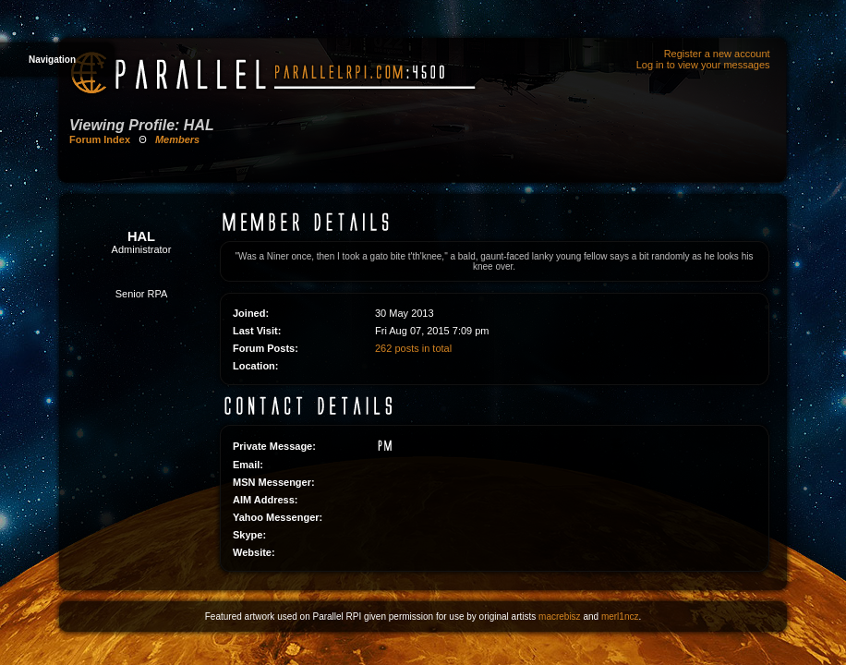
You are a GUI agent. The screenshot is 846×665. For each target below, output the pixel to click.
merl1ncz (620, 616)
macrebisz (559, 616)
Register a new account (717, 53)
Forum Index (99, 139)
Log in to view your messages (703, 64)
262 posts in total (413, 348)
